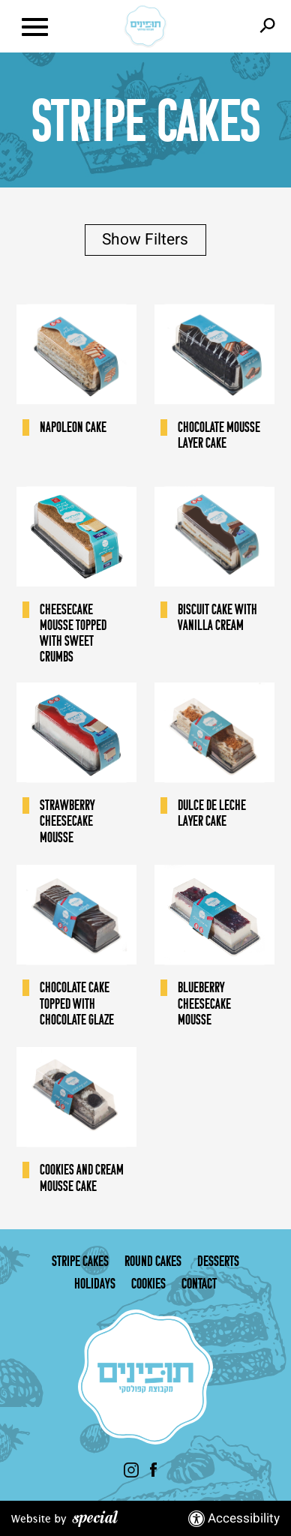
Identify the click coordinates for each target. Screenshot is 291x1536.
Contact (199, 1283)
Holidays (95, 1283)
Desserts (218, 1260)
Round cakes (153, 1260)
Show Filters (145, 239)
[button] (52, 26)
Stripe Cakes (80, 1260)
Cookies (148, 1283)
